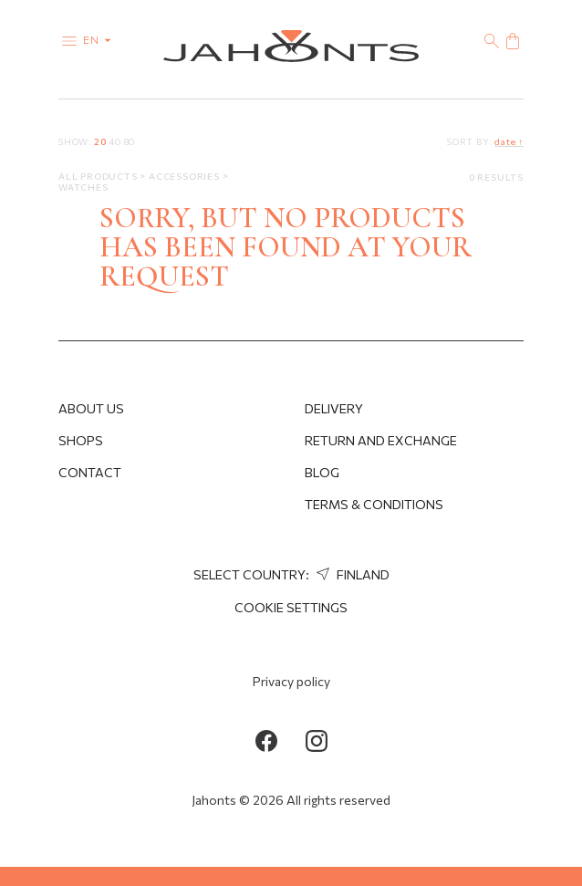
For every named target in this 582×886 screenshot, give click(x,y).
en (101, 39)
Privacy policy (291, 681)
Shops (80, 440)
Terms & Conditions (374, 504)
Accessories (186, 176)
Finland (351, 574)
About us (91, 408)
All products (99, 176)
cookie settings (291, 607)
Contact (89, 472)
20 (100, 141)
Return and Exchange (381, 440)
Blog (322, 472)
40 (115, 141)
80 (130, 141)
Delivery (334, 408)
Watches (83, 187)
